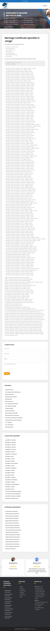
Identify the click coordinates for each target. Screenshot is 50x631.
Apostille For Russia (10, 472)
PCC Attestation (9, 424)
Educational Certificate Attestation (14, 417)
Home (21, 586)
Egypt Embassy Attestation (12, 520)
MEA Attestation (9, 401)
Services (22, 592)
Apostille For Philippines (10, 468)
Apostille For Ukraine (10, 482)
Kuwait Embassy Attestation (12, 513)
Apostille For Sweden (10, 477)
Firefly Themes (32, 629)
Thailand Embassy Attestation (12, 537)
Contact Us (23, 594)
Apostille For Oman (9, 465)
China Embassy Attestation (12, 532)
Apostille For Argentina (10, 442)
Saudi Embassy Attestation (12, 518)
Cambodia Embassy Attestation (13, 530)
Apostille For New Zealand (11, 463)
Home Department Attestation (13, 392)
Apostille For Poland (10, 470)
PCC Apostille (8, 422)
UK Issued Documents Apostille (12, 493)
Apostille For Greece (10, 451)
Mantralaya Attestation (11, 396)
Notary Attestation (10, 410)
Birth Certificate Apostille (11, 413)
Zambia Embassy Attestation (12, 544)
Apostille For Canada (10, 444)
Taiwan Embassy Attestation (12, 539)
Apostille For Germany (10, 449)
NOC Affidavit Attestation (11, 403)
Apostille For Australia (10, 440)
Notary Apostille (9, 408)
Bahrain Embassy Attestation (12, 525)
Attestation (23, 590)
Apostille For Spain (9, 475)
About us (22, 588)
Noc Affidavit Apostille (10, 406)
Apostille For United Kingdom (12, 484)
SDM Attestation (9, 427)
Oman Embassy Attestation (12, 523)
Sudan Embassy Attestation (12, 541)
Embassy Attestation (10, 548)
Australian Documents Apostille (13, 496)
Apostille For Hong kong (11, 454)
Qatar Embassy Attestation (12, 516)
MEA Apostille (8, 399)
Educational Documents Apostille (13, 420)
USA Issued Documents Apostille (13, 491)
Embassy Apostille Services (11, 498)
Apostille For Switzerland (11, 479)
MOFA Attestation (9, 394)
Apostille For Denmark (10, 447)
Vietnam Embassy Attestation (12, 534)
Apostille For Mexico (10, 461)
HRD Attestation (9, 389)
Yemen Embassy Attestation (12, 546)
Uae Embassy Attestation (11, 511)
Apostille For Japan (10, 458)
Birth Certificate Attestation (12, 415)
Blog (21, 596)
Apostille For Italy (9, 456)
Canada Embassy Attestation (12, 527)
